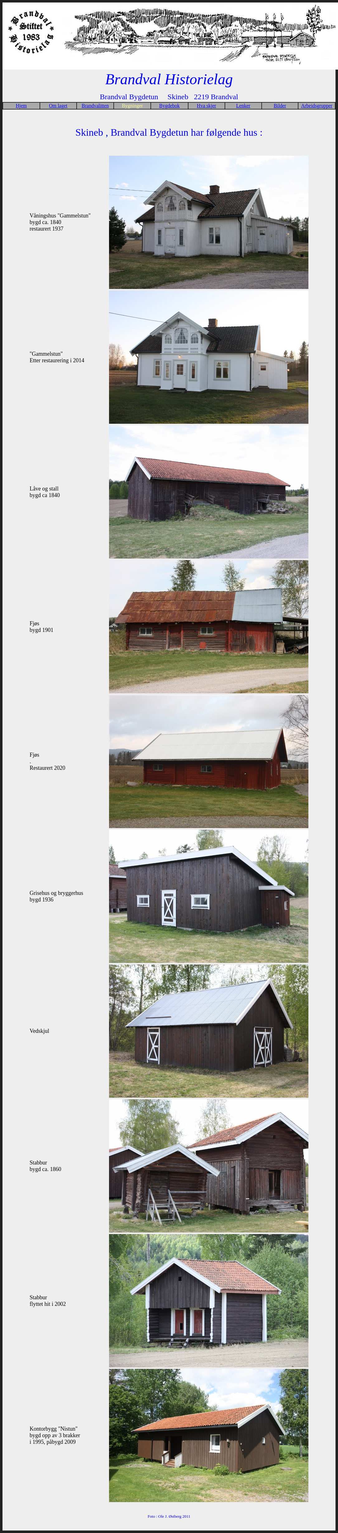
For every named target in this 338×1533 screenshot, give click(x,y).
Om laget (58, 105)
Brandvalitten (95, 105)
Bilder (280, 105)
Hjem (21, 105)
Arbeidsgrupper (316, 105)
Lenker (243, 105)
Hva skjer (206, 105)
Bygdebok (169, 105)
